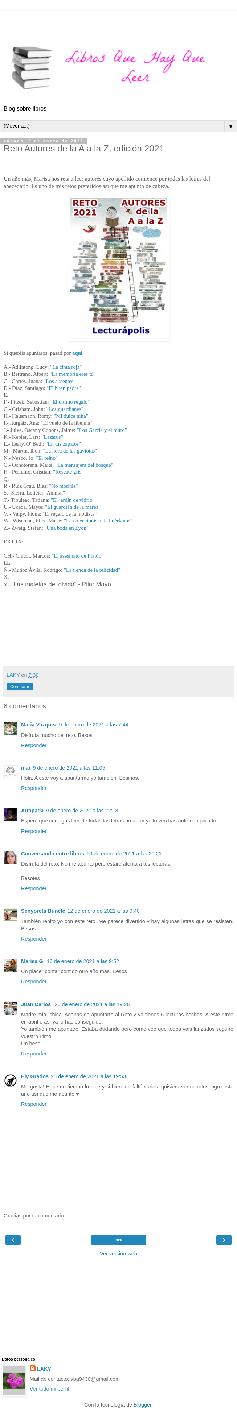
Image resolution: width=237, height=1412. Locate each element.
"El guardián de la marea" (73, 507)
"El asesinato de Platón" (77, 556)
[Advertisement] (119, 20)
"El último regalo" (70, 402)
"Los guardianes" (64, 409)
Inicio (118, 1239)
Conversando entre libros (52, 854)
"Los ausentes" (59, 381)
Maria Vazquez (39, 725)
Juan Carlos (36, 1004)
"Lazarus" (52, 437)
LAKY (44, 1369)
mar (25, 768)
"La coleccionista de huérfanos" (99, 521)
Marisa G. (33, 961)
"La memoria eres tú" (73, 374)
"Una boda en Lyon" (67, 528)
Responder (33, 745)
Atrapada (32, 810)
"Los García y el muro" (102, 430)
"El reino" (47, 458)
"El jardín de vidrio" (73, 500)
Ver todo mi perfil (49, 1389)
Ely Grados (35, 1076)
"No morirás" (64, 486)
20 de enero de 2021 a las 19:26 (92, 1004)
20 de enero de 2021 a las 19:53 (88, 1076)
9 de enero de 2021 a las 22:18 (82, 810)
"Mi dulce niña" (71, 416)
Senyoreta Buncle (43, 911)
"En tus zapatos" (63, 444)
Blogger (142, 1405)
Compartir (19, 686)
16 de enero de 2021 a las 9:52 (83, 961)
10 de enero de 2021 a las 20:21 (124, 854)
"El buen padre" (63, 388)
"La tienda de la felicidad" (92, 570)
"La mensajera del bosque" (84, 465)
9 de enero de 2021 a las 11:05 (69, 768)
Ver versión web (118, 1254)
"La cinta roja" (66, 367)
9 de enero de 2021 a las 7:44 (93, 725)
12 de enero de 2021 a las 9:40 (104, 911)
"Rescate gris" (68, 472)
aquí (77, 353)
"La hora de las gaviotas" (70, 451)
